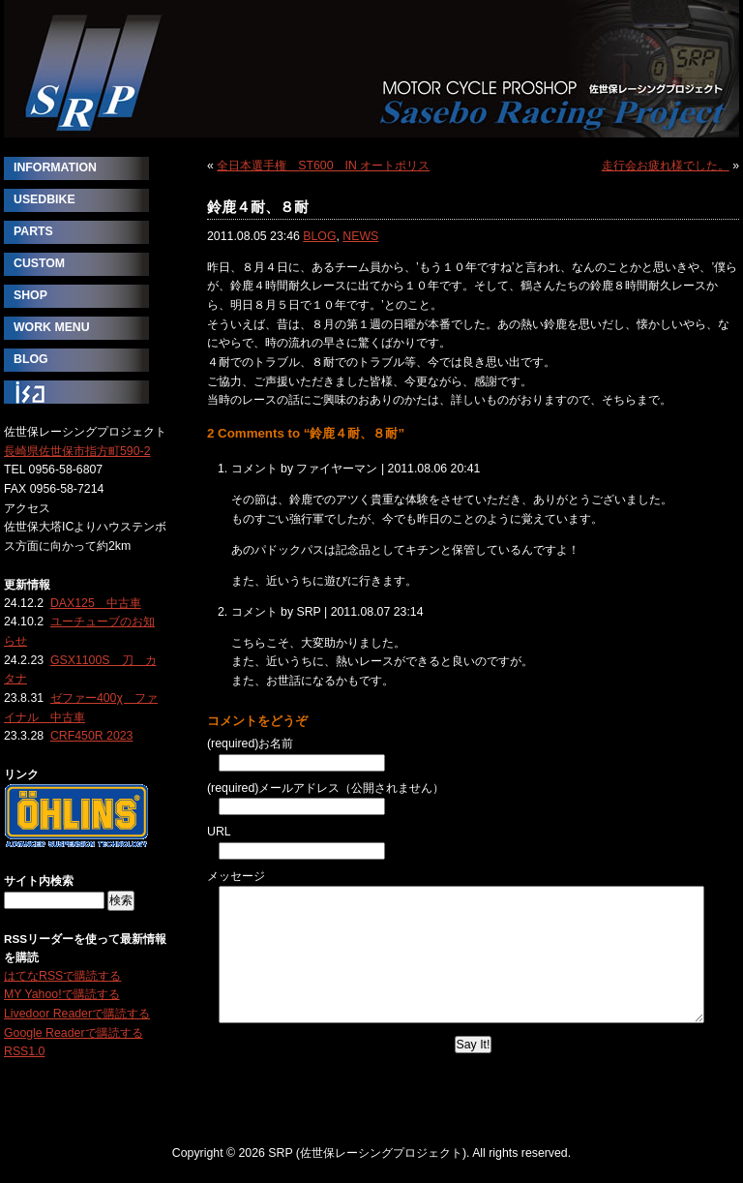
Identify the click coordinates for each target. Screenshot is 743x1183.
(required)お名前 (250, 743)
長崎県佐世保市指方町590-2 (77, 451)
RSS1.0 (24, 1051)
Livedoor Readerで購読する (77, 1013)
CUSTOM (39, 263)
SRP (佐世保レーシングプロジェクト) (371, 68)
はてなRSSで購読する (62, 976)
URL (219, 831)
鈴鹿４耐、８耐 (258, 206)
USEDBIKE (44, 199)
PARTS (33, 231)
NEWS (360, 236)
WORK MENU (52, 327)
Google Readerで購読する (73, 1033)
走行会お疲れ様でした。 (665, 165)
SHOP (30, 295)
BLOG (319, 236)
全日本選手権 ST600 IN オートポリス (323, 165)
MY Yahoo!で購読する (62, 994)
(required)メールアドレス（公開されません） (325, 788)
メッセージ (236, 876)
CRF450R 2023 (92, 736)
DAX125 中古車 (95, 603)
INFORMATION (55, 167)
